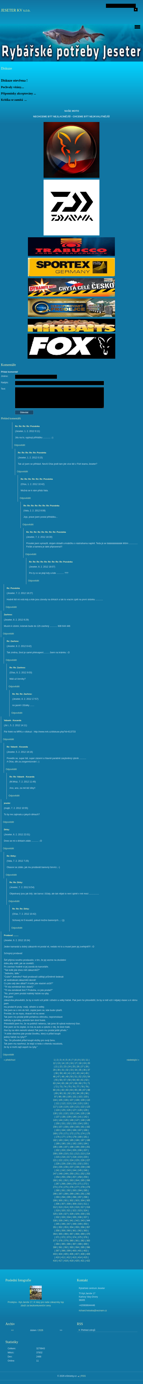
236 (66, 1167)
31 (63, 1070)
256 (69, 1177)
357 (88, 1227)
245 (80, 1170)
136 (88, 1113)
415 (85, 1257)
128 (80, 1110)
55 (56, 1080)
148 (83, 1120)
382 (83, 1240)
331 (88, 1214)
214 (88, 1153)
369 (83, 1234)
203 (63, 1150)
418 (66, 1260)
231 (74, 1163)
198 (71, 1147)
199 (77, 1147)
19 (84, 1063)
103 (86, 1096)
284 (80, 1190)
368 (77, 1234)
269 (69, 1183)
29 (54, 1070)
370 (88, 1234)
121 (77, 1106)
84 (71, 1090)
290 (77, 1193)
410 (57, 1257)
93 (73, 1093)
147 (77, 1120)
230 (69, 1163)
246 (85, 1170)
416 (55, 1260)
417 (60, 1260)
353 (66, 1227)
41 (69, 1073)
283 (74, 1190)
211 (71, 1153)
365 (60, 1234)
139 (69, 1116)
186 (77, 1140)
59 (73, 1080)
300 (60, 1200)
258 (80, 1177)
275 (66, 1187)
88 (89, 1090)
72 (56, 1086)
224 (71, 1160)
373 (69, 1237)
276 (71, 1187)
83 (67, 1090)
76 (73, 1086)
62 (86, 1080)
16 (71, 1063)
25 (73, 1066)
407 (77, 1254)
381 (77, 1240)
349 (80, 1224)
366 (66, 1234)
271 (80, 1183)
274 (60, 1187)
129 (85, 1110)
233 (85, 1163)
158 (66, 1127)
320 (63, 1210)
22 (60, 1066)
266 (88, 1180)
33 (71, 1070)
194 (85, 1143)
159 (71, 1127)
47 (58, 1076)
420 (77, 1260)
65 (63, 1083)
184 (66, 1140)
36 (84, 1070)
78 (82, 1086)
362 (80, 1230)
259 (85, 1177)
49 (67, 1076)
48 (63, 1076)
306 (57, 1204)
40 (65, 1073)
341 (71, 1220)
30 (58, 1070)
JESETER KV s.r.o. (15, 10)
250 (71, 1173)
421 (83, 1260)
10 (82, 1060)
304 (83, 1200)
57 (65, 1080)
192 (74, 1143)
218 (74, 1157)
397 (57, 1250)
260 (55, 1180)
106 (66, 1100)
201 (88, 1147)
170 (60, 1133)
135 (83, 1113)
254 (57, 1177)
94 (78, 1093)
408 (83, 1254)
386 (69, 1244)
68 (75, 1083)
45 (86, 1073)
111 (57, 1103)
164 (63, 1130)
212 (77, 1153)
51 (75, 1076)
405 (66, 1254)
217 (69, 1157)
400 (74, 1250)
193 (80, 1143)
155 (85, 1123)
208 (55, 1153)
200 (83, 1147)
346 (63, 1224)
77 (78, 1086)
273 (55, 1187)
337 (85, 1217)
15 (67, 1063)
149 (88, 1120)
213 (83, 1153)
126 (69, 1110)
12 (54, 1063)
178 (69, 1137)
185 (71, 1140)
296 (74, 1197)
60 (78, 1080)
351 (55, 1227)
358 (57, 1230)
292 (88, 1193)
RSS (83, 1376)
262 (66, 1180)
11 (87, 1060)
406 (71, 1254)
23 (65, 1066)
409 (88, 1254)
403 (55, 1254)
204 (69, 1150)
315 (71, 1207)
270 (74, 1183)
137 (57, 1116)
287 (60, 1193)
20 (89, 1063)
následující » (133, 1060)
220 (85, 1157)
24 (69, 1066)
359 (63, 1230)
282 (69, 1190)
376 (85, 1237)
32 (67, 1070)
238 (77, 1167)
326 (60, 1214)
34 (75, 1070)
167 (80, 1130)
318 (88, 1207)
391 (60, 1247)
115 (80, 1103)
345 (57, 1224)
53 (84, 1076)
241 (57, 1170)
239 (83, 1167)
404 (60, 1254)
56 (60, 1080)
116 (85, 1103)
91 (65, 1093)
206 (80, 1150)
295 (69, 1197)
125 (63, 1110)
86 (80, 1090)
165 (69, 1130)
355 (77, 1227)
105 (60, 1100)
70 (84, 1083)
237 (71, 1167)
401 (80, 1250)
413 (74, 1257)
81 (58, 1090)
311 (85, 1204)
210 (66, 1153)
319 (57, 1210)
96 (86, 1093)
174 (83, 1133)
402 (85, 1250)
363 (85, 1230)
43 (78, 1073)
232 (80, 1163)
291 (83, 1193)
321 (69, 1210)
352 (60, 1227)
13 (58, 1063)
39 (60, 1073)
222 (60, 1160)
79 (86, 1086)
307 (63, 1204)
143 (55, 1120)
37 (89, 1070)
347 (69, 1224)
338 (55, 1220)
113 (69, 1103)
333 (63, 1217)
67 (71, 1083)
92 (69, 1093)
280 (57, 1190)
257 (74, 1177)
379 (66, 1240)
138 (63, 1116)
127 (74, 1110)
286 (55, 1193)
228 (57, 1163)
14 (63, 1063)
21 (56, 1066)
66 (67, 1083)
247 (55, 1173)
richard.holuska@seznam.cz (93, 1310)
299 (55, 1200)
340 (66, 1220)
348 (74, 1224)
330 (83, 1214)
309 (74, 1204)
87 (84, 1090)
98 (59, 1096)
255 (63, 1177)
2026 (40, 1330)
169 (55, 1133)
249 (66, 1173)
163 (57, 1130)
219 (80, 1157)
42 (73, 1073)
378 (60, 1240)
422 (88, 1260)
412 (69, 1257)
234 (55, 1167)
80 (54, 1090)
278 (83, 1187)
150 (57, 1123)
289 (71, 1193)
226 (83, 1160)
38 (56, 1073)
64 (58, 1083)
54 (89, 1076)
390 (55, 1247)
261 (60, 1180)
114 (74, 1103)
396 (88, 1247)
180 (80, 1137)
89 (56, 1093)
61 (82, 1080)
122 (83, 1106)
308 (69, 1204)
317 (83, 1207)
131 (60, 1113)
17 (75, 1063)
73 (60, 1086)
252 (83, 1173)
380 (71, 1240)
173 (77, 1133)
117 (55, 1106)
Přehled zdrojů (88, 1330)
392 (66, 1247)
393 (71, 1247)
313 (60, 1207)
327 (66, 1214)
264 (77, 1180)
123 (88, 1106)
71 (89, 1083)
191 (69, 1143)
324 (85, 1210)
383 (88, 1240)
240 (88, 1167)
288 (66, 1193)
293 (57, 1197)
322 (74, 1210)
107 (71, 1100)
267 (57, 1183)
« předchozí (9, 1060)
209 (60, 1153)
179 (74, 1137)
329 (77, 1214)
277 (77, 1187)
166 (74, 1130)
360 (69, 1230)
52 (80, 1076)
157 (60, 1127)
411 (63, 1257)
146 (71, 1120)
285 (85, 1190)
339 (60, 1220)
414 (80, 1257)
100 (69, 1096)
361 (74, 1230)
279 (88, 1187)
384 (57, 1244)
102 (80, 1096)
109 (83, 1100)
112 (63, 1103)
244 (74, 1170)
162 (88, 1127)
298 (85, 1197)
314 (66, 1207)
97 (55, 1096)
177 (63, 1137)
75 (69, 1086)
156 (55, 1127)
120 (71, 1106)
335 (74, 1217)
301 (66, 1200)
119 (66, 1106)
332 (57, 1217)
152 (69, 1123)
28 (86, 1066)
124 (57, 1110)
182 (55, 1140)
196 (60, 1147)
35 (80, 1070)
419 (71, 1260)
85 (75, 1090)
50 (71, 1076)
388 (80, 1244)
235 (60, 1167)
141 (80, 1116)
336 (80, 1217)
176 (57, 1137)
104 (55, 1100)
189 (57, 1143)
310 (80, 1204)
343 (83, 1220)
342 (77, 1220)
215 (57, 1157)
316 (77, 1207)
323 (80, 1210)
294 (63, 1197)
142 (85, 1116)
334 (69, 1217)
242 (63, 1170)
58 (69, 1080)
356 (83, 1227)
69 (80, 1083)
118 (60, 1106)
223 (66, 1160)
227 (88, 1160)
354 (71, 1227)
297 (80, 1197)
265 (83, 1180)
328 (71, 1214)
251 (77, 1173)
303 (77, 1200)
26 (78, 1066)
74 (65, 1086)
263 (71, 1180)
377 (55, 1240)
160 (77, 1127)
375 (80, 1237)
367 (71, 1234)
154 (80, 1123)
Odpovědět (19, 445)
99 (64, 1096)
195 (55, 1147)
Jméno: (4, 376)
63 (54, 1083)
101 (75, 1096)
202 (57, 1150)
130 (55, 1113)
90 (60, 1093)
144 (60, 1120)
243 (69, 1170)
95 (82, 1093)
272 (85, 1183)
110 (88, 1100)
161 (83, 1127)
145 (66, 1120)
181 (85, 1137)
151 (63, 1123)
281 (63, 1190)
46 (54, 1076)
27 (82, 1066)
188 (88, 1140)
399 (69, 1250)
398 (63, 1250)
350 (85, 1224)
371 (57, 1237)
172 (71, 1133)
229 (63, 1163)
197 (66, 1147)
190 (63, 1143)
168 (85, 1130)
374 (74, 1237)
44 (82, 1073)
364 (55, 1234)
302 (71, 1200)
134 (77, 1113)
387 (74, 1244)
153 (74, 1123)
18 (80, 1063)
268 (63, 1183)
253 (88, 1173)
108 (77, 1100)
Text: (3, 389)
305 (88, 1200)
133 (71, 1113)
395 (83, 1247)
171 (66, 1133)
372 (63, 1237)
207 (85, 1150)
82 (63, 1090)
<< (12, 1330)
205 (74, 1150)
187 (83, 1140)
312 (55, 1207)
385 (63, 1244)
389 (85, 1244)
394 (77, 1247)
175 (88, 1133)
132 (66, 1113)
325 (55, 1214)
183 (60, 1140)
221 (55, 1160)
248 (60, 1173)
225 (77, 1160)
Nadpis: (5, 382)
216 (63, 1157)
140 (74, 1116)
